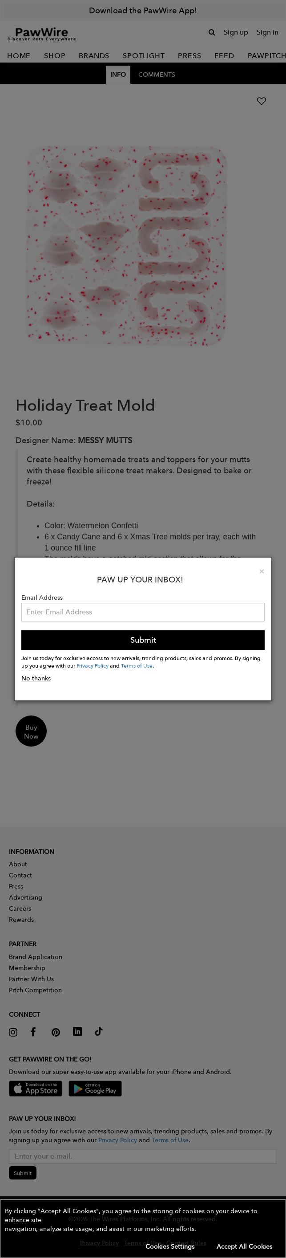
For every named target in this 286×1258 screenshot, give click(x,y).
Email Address (42, 597)
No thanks (36, 678)
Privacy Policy (93, 665)
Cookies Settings (169, 1246)
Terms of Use (137, 665)
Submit (143, 640)
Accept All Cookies (244, 1246)
